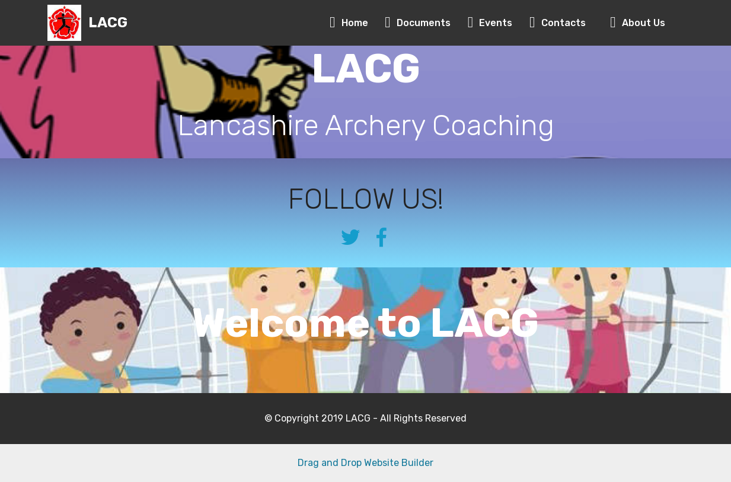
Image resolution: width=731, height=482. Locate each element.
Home (351, 22)
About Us (637, 22)
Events (493, 22)
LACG (107, 22)
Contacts (557, 22)
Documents (420, 22)
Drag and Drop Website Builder (365, 462)
